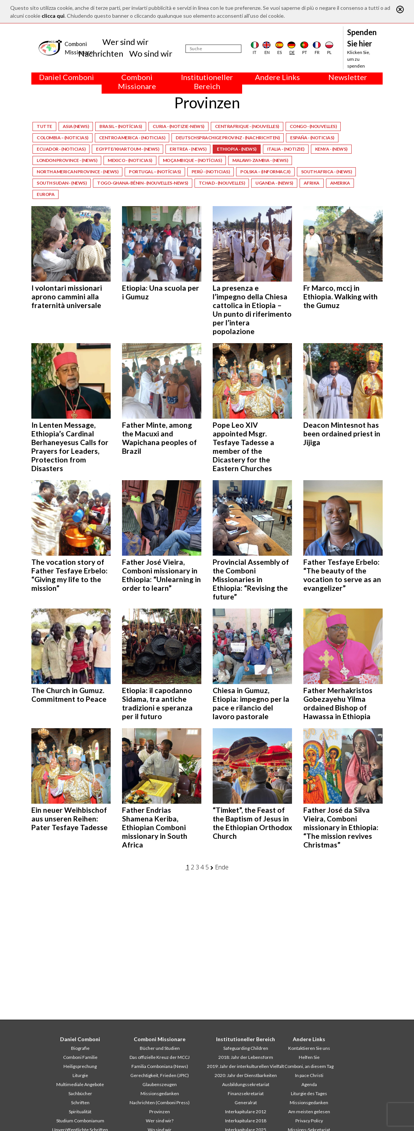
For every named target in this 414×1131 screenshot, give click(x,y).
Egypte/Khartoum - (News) (127, 149)
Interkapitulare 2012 (245, 1111)
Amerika (340, 183)
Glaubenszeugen (159, 1084)
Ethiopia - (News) (236, 149)
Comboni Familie (80, 1057)
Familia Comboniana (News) (159, 1066)
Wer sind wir (125, 42)
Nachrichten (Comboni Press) (160, 1102)
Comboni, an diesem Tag (309, 1066)
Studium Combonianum (80, 1120)
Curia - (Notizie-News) (178, 126)
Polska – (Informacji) (265, 171)
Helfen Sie (309, 1057)
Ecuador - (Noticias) (61, 149)
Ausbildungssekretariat (245, 1084)
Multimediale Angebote (80, 1084)
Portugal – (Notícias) (155, 171)
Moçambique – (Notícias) (192, 160)
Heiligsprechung (80, 1066)
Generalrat (246, 1102)
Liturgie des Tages (309, 1093)
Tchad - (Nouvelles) (222, 183)
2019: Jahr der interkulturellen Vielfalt (245, 1066)
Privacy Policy (309, 1120)
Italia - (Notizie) (285, 149)
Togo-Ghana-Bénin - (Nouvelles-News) (142, 183)
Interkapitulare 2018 (245, 1120)
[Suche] (213, 49)
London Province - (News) (67, 160)
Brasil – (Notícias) (120, 126)
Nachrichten (100, 53)
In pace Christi (309, 1075)
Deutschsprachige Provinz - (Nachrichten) (228, 137)
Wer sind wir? (159, 1120)
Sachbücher (80, 1093)
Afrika (312, 183)
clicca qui (53, 15)
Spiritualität (80, 1111)
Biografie (80, 1048)
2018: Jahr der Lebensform (245, 1057)
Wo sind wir (150, 53)
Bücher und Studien (160, 1048)
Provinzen (159, 1111)
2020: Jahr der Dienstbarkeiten (246, 1075)
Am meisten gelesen (309, 1111)
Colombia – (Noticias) (62, 137)
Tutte (44, 126)
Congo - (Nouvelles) (313, 126)
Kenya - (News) (331, 149)
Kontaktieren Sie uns (309, 1048)
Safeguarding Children (245, 1048)
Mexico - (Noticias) (130, 160)
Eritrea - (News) (188, 149)
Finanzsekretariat (246, 1093)
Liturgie (80, 1075)
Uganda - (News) (274, 183)
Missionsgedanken (160, 1093)
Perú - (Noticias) (211, 171)
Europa (45, 194)
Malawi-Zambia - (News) (260, 160)
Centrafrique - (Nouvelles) (247, 126)
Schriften (80, 1102)
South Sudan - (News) (62, 183)
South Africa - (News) (326, 171)
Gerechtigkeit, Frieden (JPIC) (159, 1075)
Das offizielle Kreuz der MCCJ (160, 1057)
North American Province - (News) (77, 171)
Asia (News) (76, 126)
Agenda (309, 1084)
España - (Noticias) (312, 137)
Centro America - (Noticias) (132, 137)
